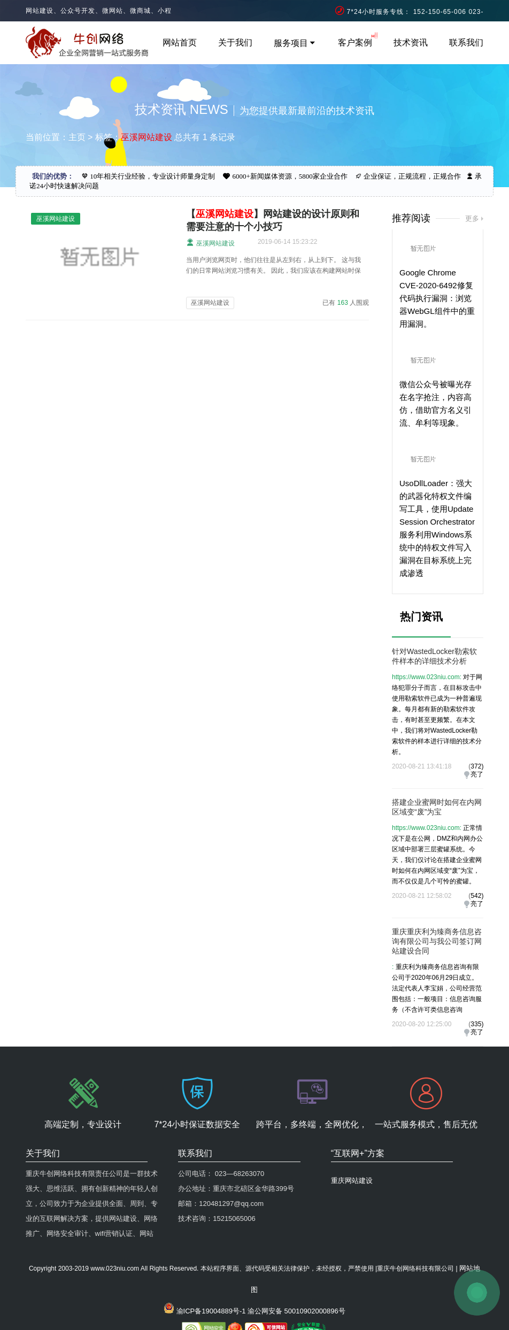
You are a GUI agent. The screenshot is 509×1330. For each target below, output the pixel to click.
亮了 (477, 774)
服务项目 (295, 43)
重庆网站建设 (352, 1181)
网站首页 (180, 42)
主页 (77, 137)
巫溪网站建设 (210, 242)
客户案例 (355, 42)
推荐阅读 (411, 218)
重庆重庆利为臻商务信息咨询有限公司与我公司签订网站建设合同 (437, 941)
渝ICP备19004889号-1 (211, 1311)
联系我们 (466, 42)
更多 (472, 218)
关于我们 (235, 42)
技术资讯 (411, 42)
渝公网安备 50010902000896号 (296, 1311)
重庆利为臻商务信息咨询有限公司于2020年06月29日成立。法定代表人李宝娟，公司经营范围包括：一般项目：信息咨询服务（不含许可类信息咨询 (437, 988)
